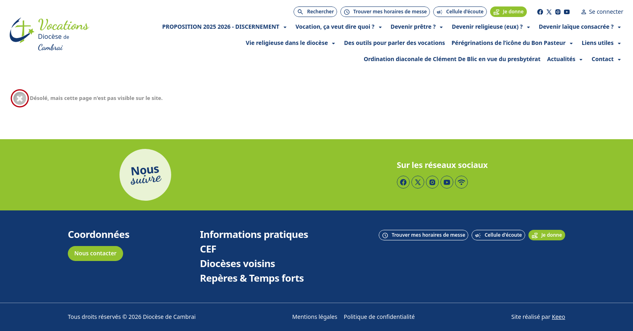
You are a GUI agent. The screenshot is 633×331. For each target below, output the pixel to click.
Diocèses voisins (237, 264)
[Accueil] (22, 35)
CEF (208, 249)
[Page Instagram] (558, 11)
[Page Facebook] (540, 11)
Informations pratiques (254, 235)
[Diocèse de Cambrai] (63, 42)
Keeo (558, 317)
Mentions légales (314, 317)
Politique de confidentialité (379, 317)
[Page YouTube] (566, 11)
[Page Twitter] (549, 11)
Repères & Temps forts (252, 278)
